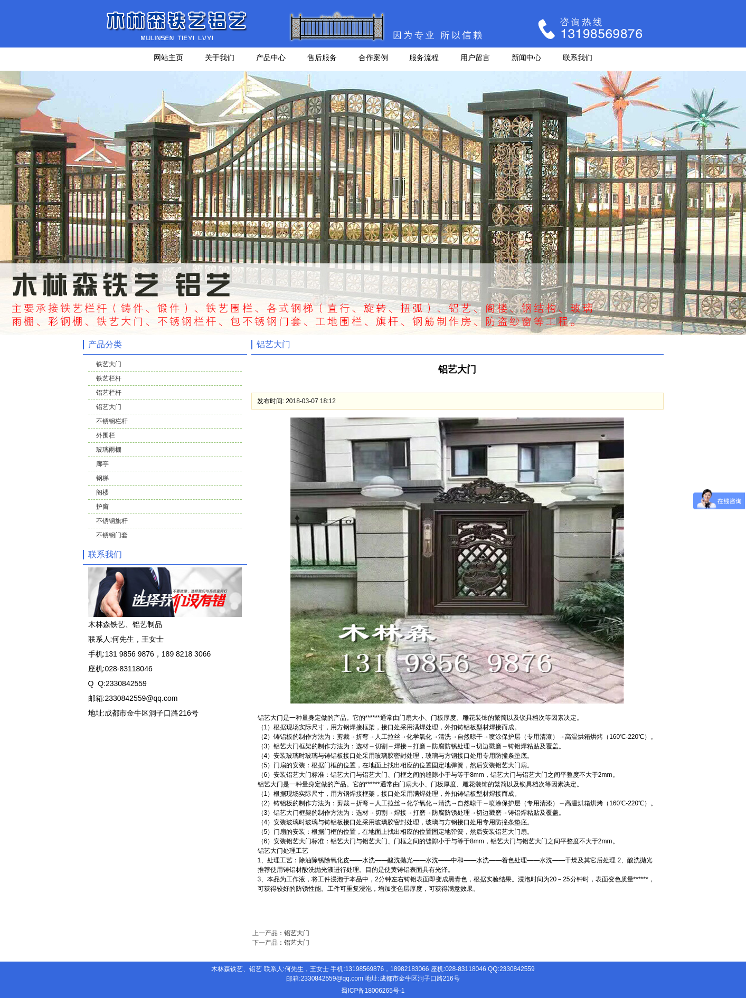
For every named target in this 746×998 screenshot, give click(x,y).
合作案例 (373, 57)
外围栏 (105, 435)
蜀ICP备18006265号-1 (372, 990)
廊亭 (102, 464)
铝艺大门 (108, 407)
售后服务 (322, 57)
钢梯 (102, 478)
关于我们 (219, 57)
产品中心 (271, 57)
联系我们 (577, 57)
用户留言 (475, 57)
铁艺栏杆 (108, 378)
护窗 (102, 506)
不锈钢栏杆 (112, 421)
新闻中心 (526, 57)
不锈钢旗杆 (112, 521)
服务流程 (424, 57)
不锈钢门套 (112, 535)
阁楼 (102, 492)
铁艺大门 (108, 364)
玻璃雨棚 (108, 449)
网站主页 (168, 57)
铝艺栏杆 (108, 392)
